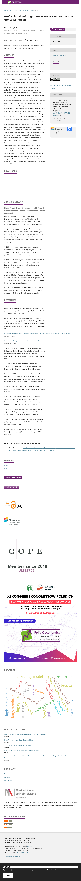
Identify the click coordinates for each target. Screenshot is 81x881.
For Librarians (8, 780)
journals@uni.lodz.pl (23, 852)
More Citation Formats (59, 119)
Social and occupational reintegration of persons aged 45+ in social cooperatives (49, 448)
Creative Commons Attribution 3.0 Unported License (61, 85)
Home (6, 11)
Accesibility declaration (12, 856)
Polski (6, 468)
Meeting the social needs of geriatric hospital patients (21, 750)
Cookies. (7, 867)
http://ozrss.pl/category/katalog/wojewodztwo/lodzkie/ (22, 341)
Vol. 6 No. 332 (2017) (26, 11)
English (6, 465)
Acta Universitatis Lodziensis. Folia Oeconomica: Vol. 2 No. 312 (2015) (31, 450)
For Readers (7, 774)
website (29, 846)
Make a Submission (13, 478)
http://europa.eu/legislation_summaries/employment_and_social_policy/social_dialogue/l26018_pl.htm (37, 333)
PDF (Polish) (58, 29)
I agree (8, 875)
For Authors (7, 777)
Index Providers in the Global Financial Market (19, 740)
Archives (13, 11)
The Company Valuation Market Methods (17, 745)
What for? (53, 870)
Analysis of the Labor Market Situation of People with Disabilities (25, 735)
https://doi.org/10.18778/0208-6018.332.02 (23, 40)
